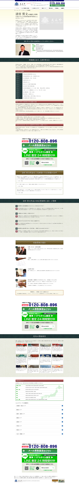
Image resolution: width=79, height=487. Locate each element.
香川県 (29, 397)
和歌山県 (40, 393)
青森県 (29, 385)
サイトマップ (53, 477)
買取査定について (38, 476)
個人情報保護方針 (36, 477)
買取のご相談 (26, 477)
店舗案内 (62, 8)
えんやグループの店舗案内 (19, 477)
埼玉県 (33, 387)
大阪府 (27, 393)
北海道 (27, 385)
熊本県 (34, 399)
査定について (44, 8)
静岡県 (32, 391)
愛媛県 (32, 397)
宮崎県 (40, 399)
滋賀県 (34, 393)
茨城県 (38, 387)
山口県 (37, 395)
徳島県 (27, 397)
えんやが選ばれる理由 (25, 8)
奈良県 (37, 393)
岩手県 (32, 385)
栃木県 (46, 387)
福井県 (37, 389)
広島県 (34, 395)
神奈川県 (29, 387)
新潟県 (27, 389)
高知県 (34, 397)
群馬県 (43, 387)
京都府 (32, 393)
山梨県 (41, 387)
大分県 (37, 399)
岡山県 (32, 395)
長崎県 (32, 399)
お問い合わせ (48, 477)
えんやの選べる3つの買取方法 (47, 476)
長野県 (29, 389)
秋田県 (37, 385)
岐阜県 (29, 391)
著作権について (42, 477)
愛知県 (27, 391)
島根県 (29, 395)
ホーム (18, 8)
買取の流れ (51, 8)
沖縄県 (46, 399)
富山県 (32, 389)
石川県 (34, 389)
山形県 (40, 385)
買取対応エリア (55, 476)
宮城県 (34, 385)
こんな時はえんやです (35, 8)
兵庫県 (29, 393)
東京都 (27, 387)
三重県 (34, 391)
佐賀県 (29, 399)
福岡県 (27, 399)
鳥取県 (27, 395)
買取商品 (56, 8)
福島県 (42, 385)
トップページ (17, 476)
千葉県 (35, 387)
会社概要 (31, 477)
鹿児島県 (43, 399)
